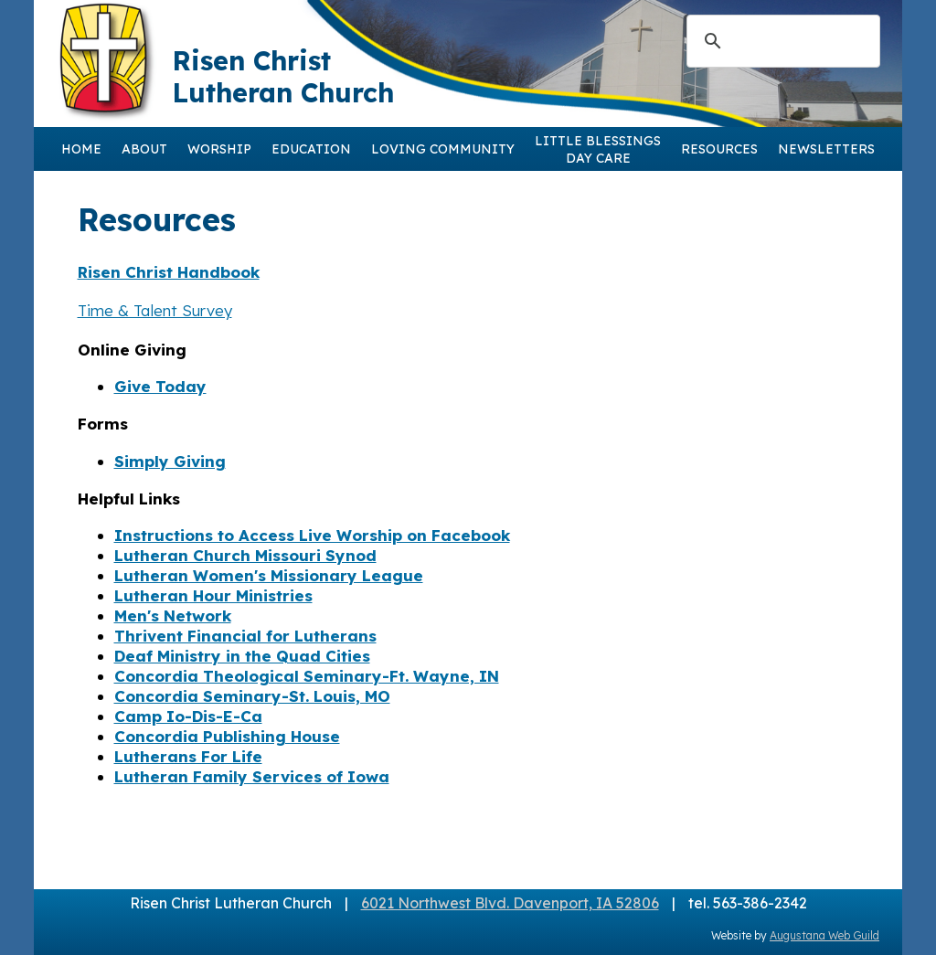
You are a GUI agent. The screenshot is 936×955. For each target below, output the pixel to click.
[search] (781, 41)
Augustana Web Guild (824, 935)
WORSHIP (219, 149)
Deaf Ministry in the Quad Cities (242, 655)
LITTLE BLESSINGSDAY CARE (598, 149)
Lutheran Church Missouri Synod (245, 555)
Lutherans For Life (188, 756)
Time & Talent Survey (155, 310)
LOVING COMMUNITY (443, 149)
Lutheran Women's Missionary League (268, 575)
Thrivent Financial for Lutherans (245, 635)
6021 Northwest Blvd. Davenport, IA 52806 (510, 903)
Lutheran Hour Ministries (213, 595)
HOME (81, 149)
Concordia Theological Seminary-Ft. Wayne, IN (306, 675)
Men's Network (172, 615)
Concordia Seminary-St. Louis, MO (252, 696)
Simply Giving (170, 461)
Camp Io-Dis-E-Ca (188, 716)
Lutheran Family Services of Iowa (251, 776)
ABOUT (144, 149)
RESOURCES (719, 149)
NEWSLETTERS (826, 149)
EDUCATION (311, 149)
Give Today (160, 386)
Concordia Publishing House (227, 736)
